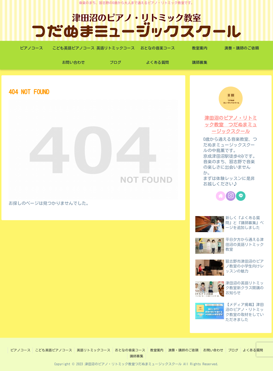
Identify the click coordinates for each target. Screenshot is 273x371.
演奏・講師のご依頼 (184, 350)
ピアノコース (20, 350)
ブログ (234, 350)
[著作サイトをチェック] (220, 196)
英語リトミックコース (93, 350)
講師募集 (136, 356)
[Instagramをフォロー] (230, 196)
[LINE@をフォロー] (241, 196)
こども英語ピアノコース (53, 350)
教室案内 (157, 350)
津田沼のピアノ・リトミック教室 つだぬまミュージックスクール (230, 124)
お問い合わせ (214, 350)
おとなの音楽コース (130, 350)
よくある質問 (254, 350)
